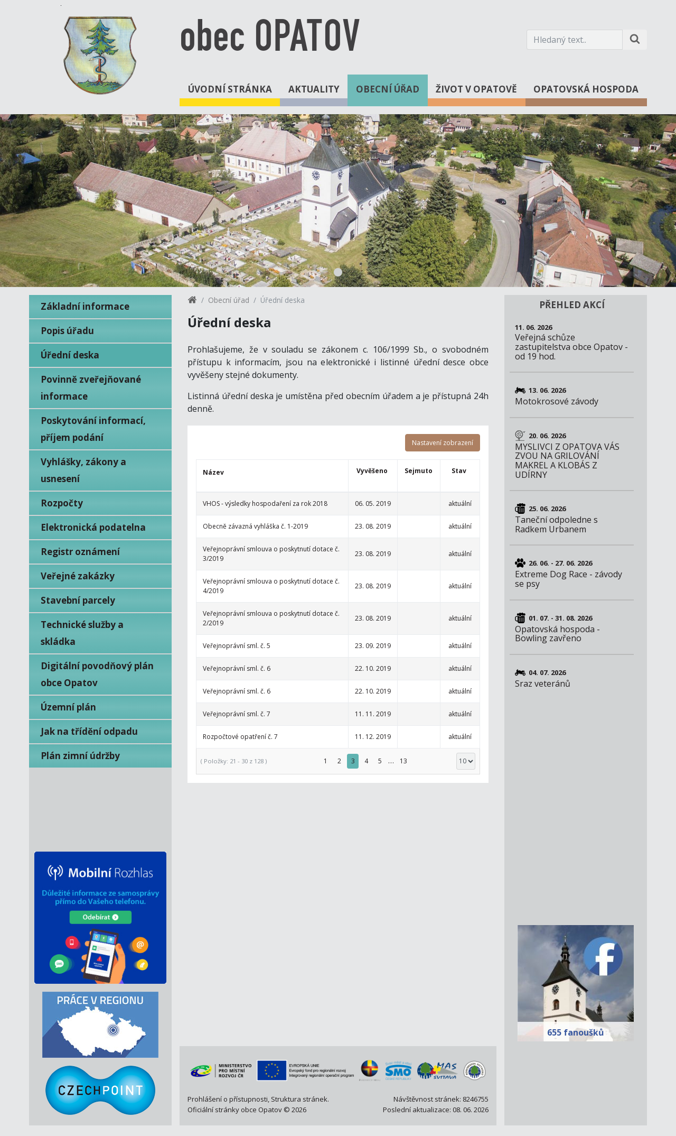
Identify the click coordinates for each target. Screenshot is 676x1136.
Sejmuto (419, 470)
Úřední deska (70, 355)
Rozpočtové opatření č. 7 (240, 736)
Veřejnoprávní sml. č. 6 (236, 668)
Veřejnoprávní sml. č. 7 (236, 713)
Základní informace (85, 306)
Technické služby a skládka (82, 633)
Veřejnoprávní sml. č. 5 (236, 645)
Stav (459, 470)
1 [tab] (338, 272)
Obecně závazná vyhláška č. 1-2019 (255, 526)
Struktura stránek (299, 1099)
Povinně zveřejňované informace (91, 387)
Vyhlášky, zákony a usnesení (83, 470)
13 (403, 760)
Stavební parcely (78, 600)
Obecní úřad (387, 89)
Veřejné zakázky (78, 576)
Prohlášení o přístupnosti (227, 1099)
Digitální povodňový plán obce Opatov (97, 674)
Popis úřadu (67, 331)
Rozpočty (62, 503)
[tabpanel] (338, 200)
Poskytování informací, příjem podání (93, 429)
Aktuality (314, 89)
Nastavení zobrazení (442, 442)
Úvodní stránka (230, 89)
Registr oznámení (80, 552)
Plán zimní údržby (80, 756)
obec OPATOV (270, 39)
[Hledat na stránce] (635, 40)
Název (213, 472)
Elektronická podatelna (93, 527)
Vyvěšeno (372, 470)
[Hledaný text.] (575, 40)
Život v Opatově (476, 89)
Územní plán (68, 707)
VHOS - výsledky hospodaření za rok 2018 (265, 503)
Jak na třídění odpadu (89, 731)
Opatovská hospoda (586, 89)
